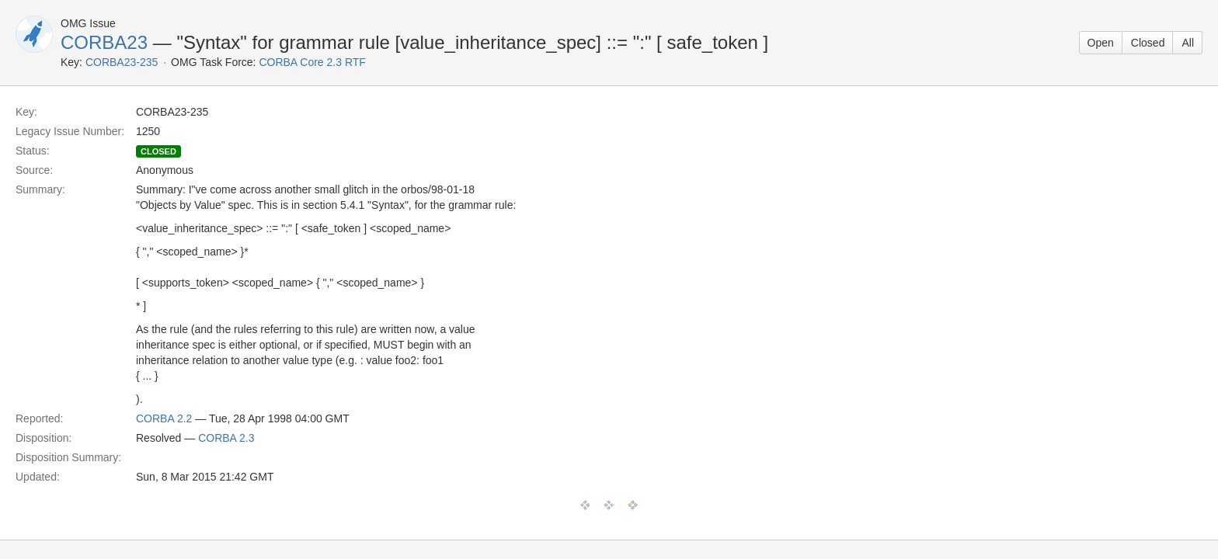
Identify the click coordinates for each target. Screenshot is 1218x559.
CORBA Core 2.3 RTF (312, 62)
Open (1101, 42)
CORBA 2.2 (164, 418)
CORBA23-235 (121, 62)
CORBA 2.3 (226, 438)
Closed (1148, 42)
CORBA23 (104, 42)
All (1187, 42)
